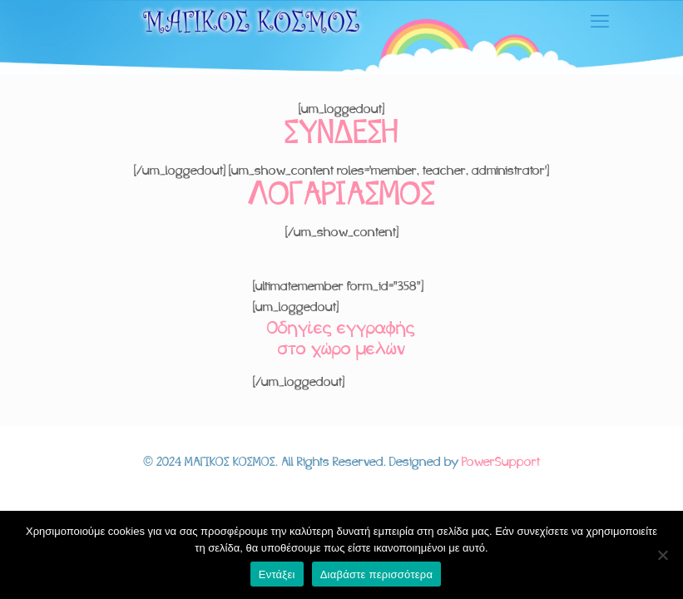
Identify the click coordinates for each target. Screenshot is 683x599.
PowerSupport (501, 462)
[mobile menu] (600, 23)
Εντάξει (277, 574)
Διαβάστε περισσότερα (376, 574)
